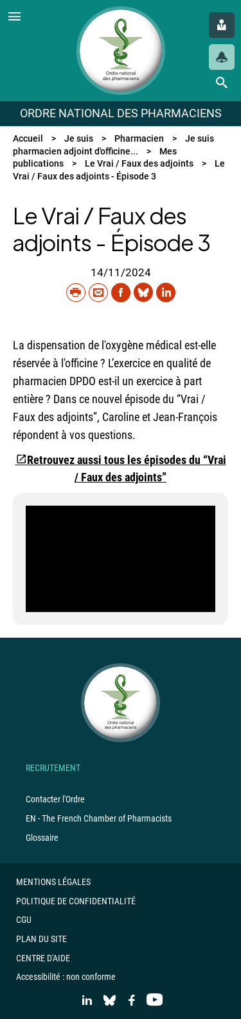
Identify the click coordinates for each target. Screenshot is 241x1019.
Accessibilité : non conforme (66, 977)
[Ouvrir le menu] (14, 17)
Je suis (78, 138)
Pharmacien (139, 138)
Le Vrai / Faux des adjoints (139, 163)
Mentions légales (53, 882)
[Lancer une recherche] (222, 83)
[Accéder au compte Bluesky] (110, 1001)
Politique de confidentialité (76, 901)
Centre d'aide (43, 958)
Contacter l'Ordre (55, 799)
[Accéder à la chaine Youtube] (155, 1001)
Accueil (28, 138)
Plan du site (41, 939)
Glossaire (42, 838)
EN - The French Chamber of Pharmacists (99, 818)
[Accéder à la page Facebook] (132, 1001)
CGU (23, 920)
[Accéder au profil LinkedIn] (87, 1001)
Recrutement (53, 768)
